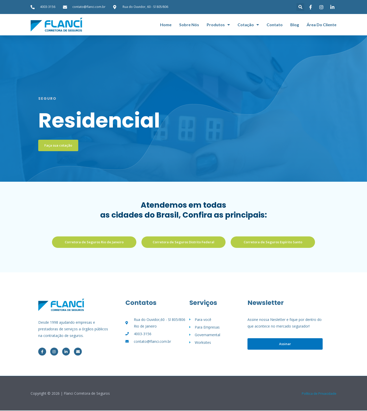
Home (166, 24)
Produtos (218, 24)
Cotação (248, 24)
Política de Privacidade (317, 393)
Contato (275, 24)
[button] (300, 7)
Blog (294, 24)
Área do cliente (321, 24)
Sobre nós (189, 24)
